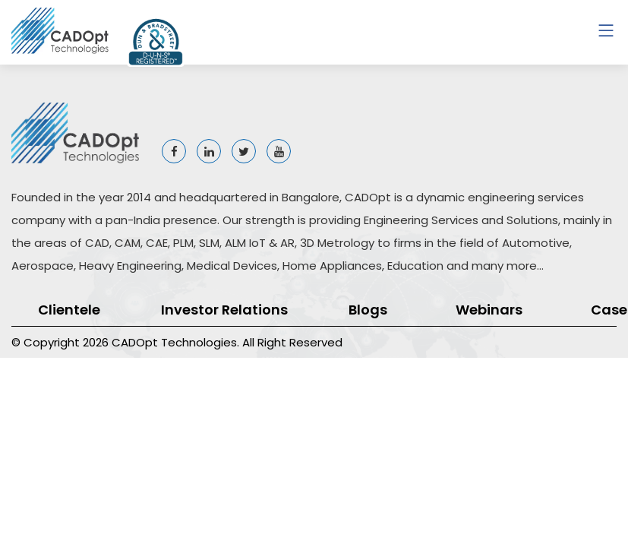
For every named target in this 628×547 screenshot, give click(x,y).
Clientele (69, 309)
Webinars (489, 309)
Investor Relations (224, 309)
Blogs (368, 309)
